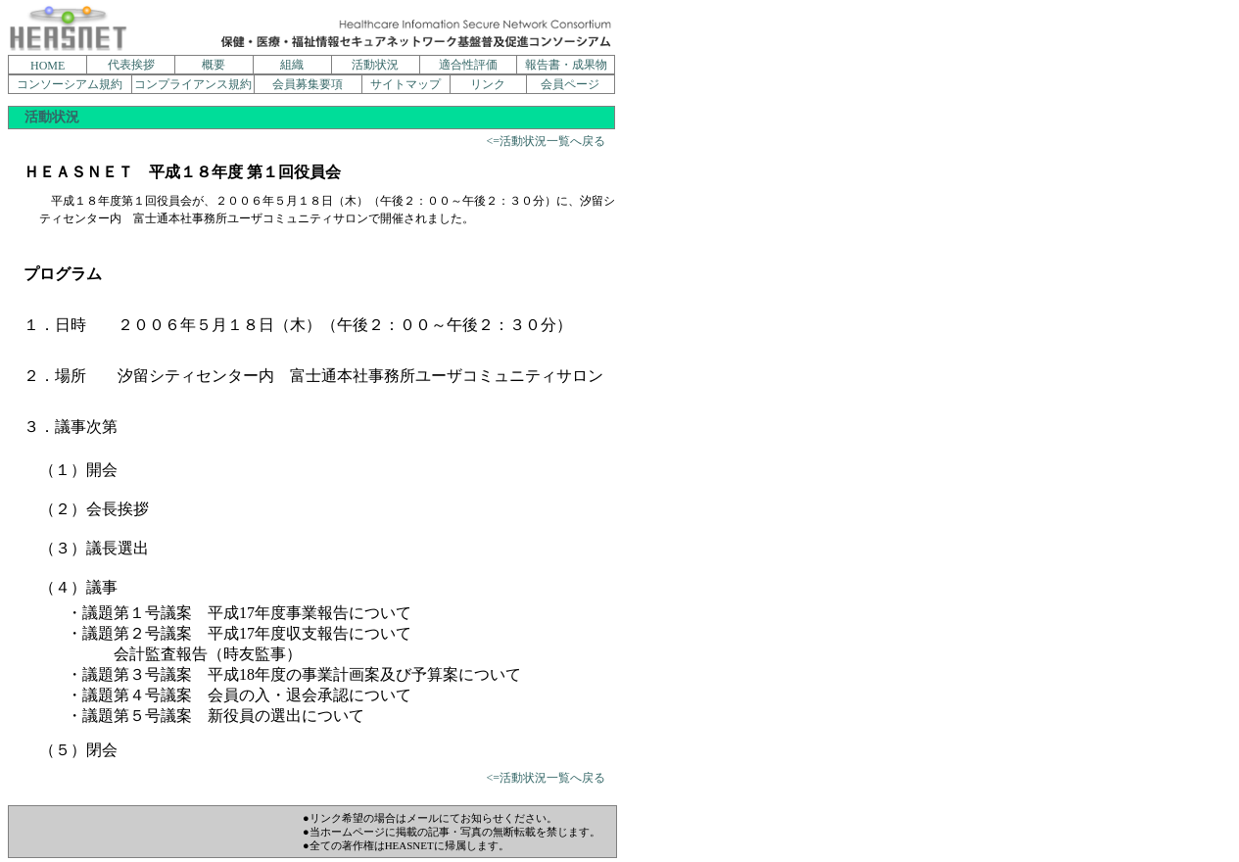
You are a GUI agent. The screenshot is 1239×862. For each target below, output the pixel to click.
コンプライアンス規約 (193, 84)
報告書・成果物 (566, 65)
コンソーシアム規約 (69, 84)
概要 (213, 65)
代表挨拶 (131, 65)
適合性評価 (468, 65)
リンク (487, 84)
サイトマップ (405, 84)
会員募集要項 (307, 84)
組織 (292, 65)
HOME (47, 65)
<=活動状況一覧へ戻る (545, 141)
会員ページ (570, 84)
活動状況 (375, 65)
